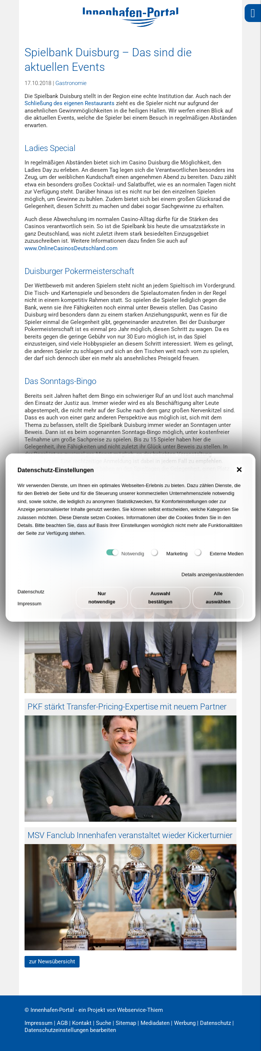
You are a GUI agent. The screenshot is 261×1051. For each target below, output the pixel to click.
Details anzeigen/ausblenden (212, 578)
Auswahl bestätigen (160, 601)
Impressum (29, 607)
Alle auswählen (218, 601)
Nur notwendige (101, 601)
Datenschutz (30, 595)
